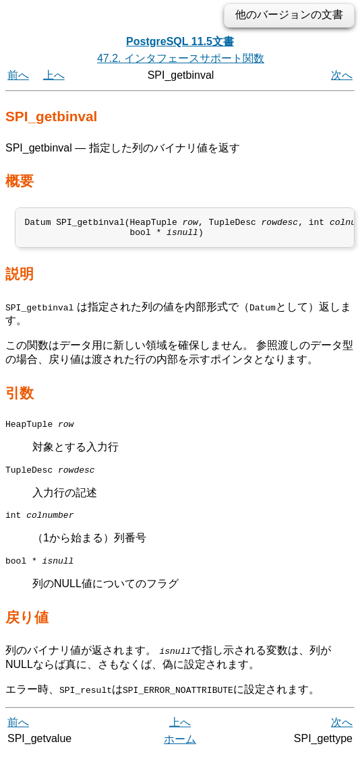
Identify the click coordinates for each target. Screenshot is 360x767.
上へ (54, 75)
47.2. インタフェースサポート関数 (180, 58)
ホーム (180, 752)
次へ (342, 75)
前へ (18, 75)
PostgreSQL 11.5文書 (180, 41)
